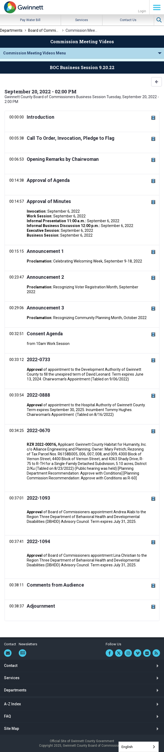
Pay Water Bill (30, 20)
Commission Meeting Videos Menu (34, 53)
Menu (157, 7)
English (127, 747)
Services (81, 20)
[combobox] (139, 747)
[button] (156, 81)
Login (142, 11)
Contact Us (128, 20)
